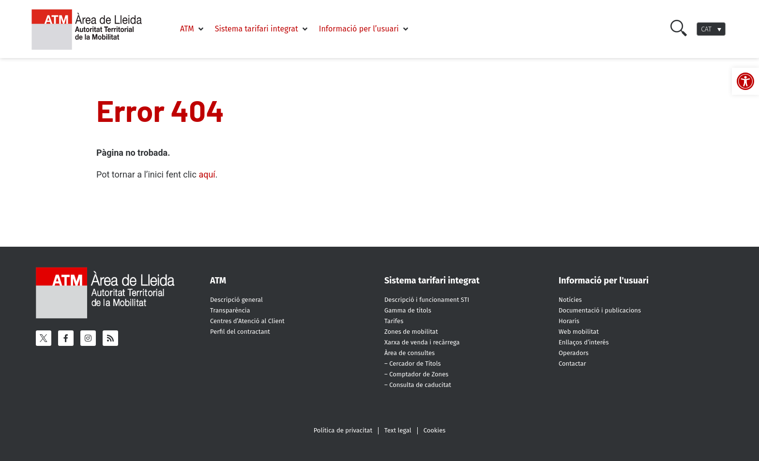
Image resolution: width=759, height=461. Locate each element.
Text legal (397, 430)
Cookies (435, 430)
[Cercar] (678, 33)
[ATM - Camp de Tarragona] (92, 50)
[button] (192, 29)
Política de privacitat (343, 430)
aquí (206, 174)
